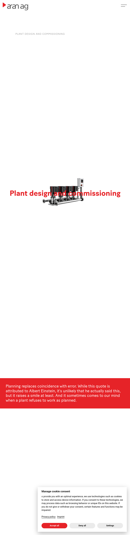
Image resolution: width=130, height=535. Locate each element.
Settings (110, 525)
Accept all (54, 525)
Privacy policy (49, 516)
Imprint (60, 516)
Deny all (82, 525)
